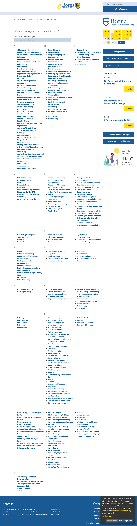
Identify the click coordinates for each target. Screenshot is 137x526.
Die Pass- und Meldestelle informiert (117, 82)
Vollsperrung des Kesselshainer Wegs (114, 102)
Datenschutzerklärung (122, 511)
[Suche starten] (104, 4)
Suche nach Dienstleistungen (24, 37)
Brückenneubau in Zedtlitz (117, 120)
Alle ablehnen (112, 521)
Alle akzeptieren (125, 521)
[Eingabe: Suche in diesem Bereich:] (121, 4)
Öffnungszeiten (119, 52)
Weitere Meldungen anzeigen (119, 135)
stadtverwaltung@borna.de (37, 514)
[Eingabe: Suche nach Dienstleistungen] (42, 40)
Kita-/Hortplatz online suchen (119, 59)
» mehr (129, 89)
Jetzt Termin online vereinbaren (119, 66)
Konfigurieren (107, 516)
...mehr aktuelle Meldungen (119, 141)
